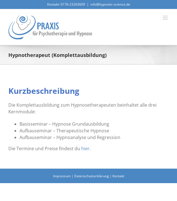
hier (85, 149)
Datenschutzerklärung (91, 190)
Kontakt (118, 190)
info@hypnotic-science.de (110, 4)
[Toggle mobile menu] (166, 18)
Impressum (62, 190)
